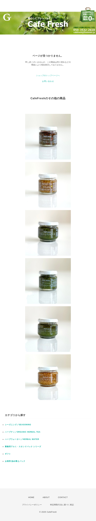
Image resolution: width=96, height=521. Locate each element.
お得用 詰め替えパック (15, 461)
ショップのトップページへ (48, 75)
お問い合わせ (48, 81)
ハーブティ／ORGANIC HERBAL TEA (22, 432)
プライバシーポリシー (32, 505)
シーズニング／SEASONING (18, 425)
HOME (31, 497)
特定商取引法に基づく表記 (62, 505)
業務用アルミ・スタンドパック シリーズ (23, 447)
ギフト (8, 454)
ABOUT (46, 497)
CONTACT (63, 497)
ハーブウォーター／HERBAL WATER (22, 439)
